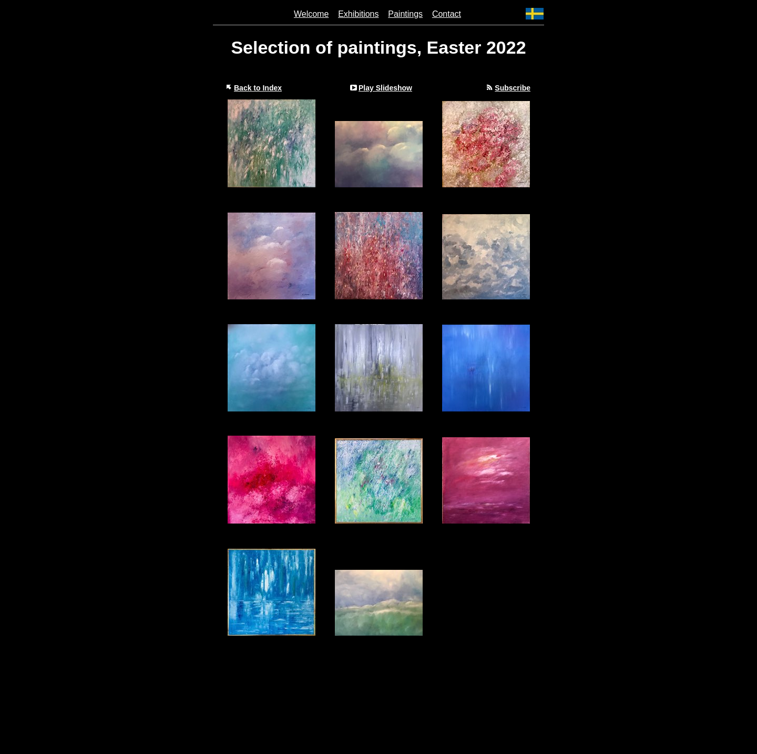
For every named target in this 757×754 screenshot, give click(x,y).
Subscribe (512, 88)
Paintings (405, 13)
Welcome (311, 13)
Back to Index (258, 88)
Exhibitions (358, 13)
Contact (446, 13)
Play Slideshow (385, 88)
